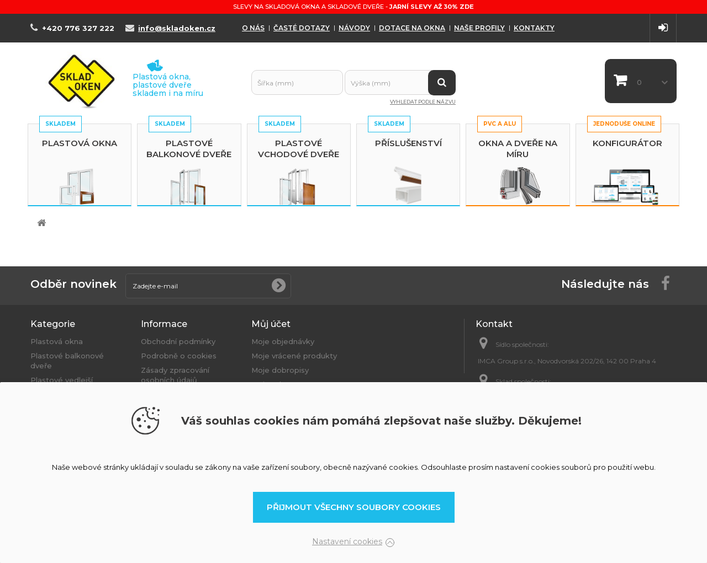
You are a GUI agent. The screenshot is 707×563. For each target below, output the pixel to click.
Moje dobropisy (280, 370)
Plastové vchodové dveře (298, 148)
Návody (354, 28)
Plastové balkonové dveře (188, 148)
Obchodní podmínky (178, 341)
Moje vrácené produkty (294, 355)
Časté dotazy (301, 28)
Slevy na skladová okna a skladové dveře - (353, 6)
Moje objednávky (282, 341)
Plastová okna (79, 143)
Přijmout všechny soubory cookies (354, 507)
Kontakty (534, 28)
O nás (253, 28)
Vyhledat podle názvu (423, 102)
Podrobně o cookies (179, 355)
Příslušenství (408, 143)
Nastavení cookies (347, 541)
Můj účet (271, 324)
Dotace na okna (412, 28)
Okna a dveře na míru (517, 148)
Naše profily (479, 28)
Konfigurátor (627, 143)
